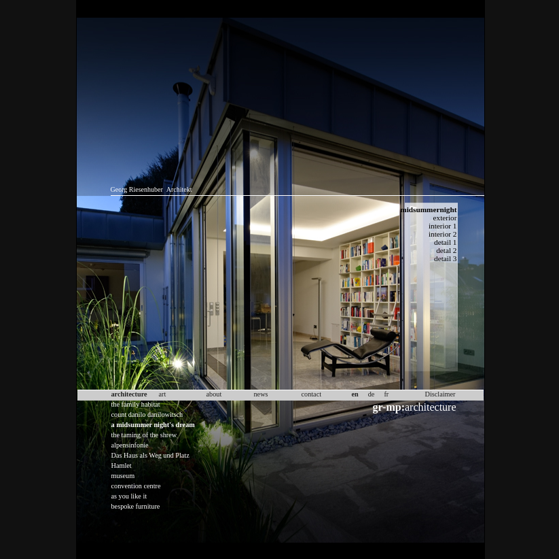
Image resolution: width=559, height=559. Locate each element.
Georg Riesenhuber (137, 189)
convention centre (136, 486)
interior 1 (443, 226)
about (214, 394)
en (355, 394)
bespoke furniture (135, 506)
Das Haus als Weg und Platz (150, 455)
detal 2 (446, 250)
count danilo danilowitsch (147, 414)
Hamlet (121, 465)
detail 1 (445, 242)
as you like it (129, 496)
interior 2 (443, 234)
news (261, 394)
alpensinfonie (130, 445)
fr (386, 394)
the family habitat (135, 404)
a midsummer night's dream (153, 424)
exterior (445, 218)
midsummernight (428, 209)
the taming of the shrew (144, 435)
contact (312, 394)
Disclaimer (440, 394)
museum (123, 475)
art (162, 394)
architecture (414, 407)
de (371, 394)
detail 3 (445, 258)
